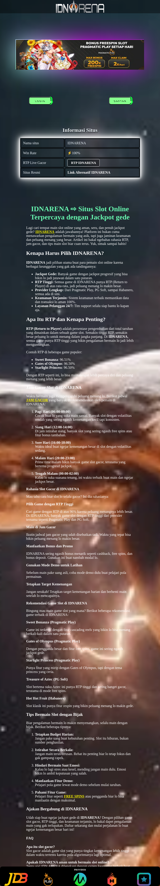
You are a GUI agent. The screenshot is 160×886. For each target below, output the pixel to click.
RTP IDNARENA (83, 163)
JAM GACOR (37, 400)
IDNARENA (44, 232)
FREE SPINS (74, 796)
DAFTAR (120, 101)
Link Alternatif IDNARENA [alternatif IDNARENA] (88, 172)
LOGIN (41, 101)
